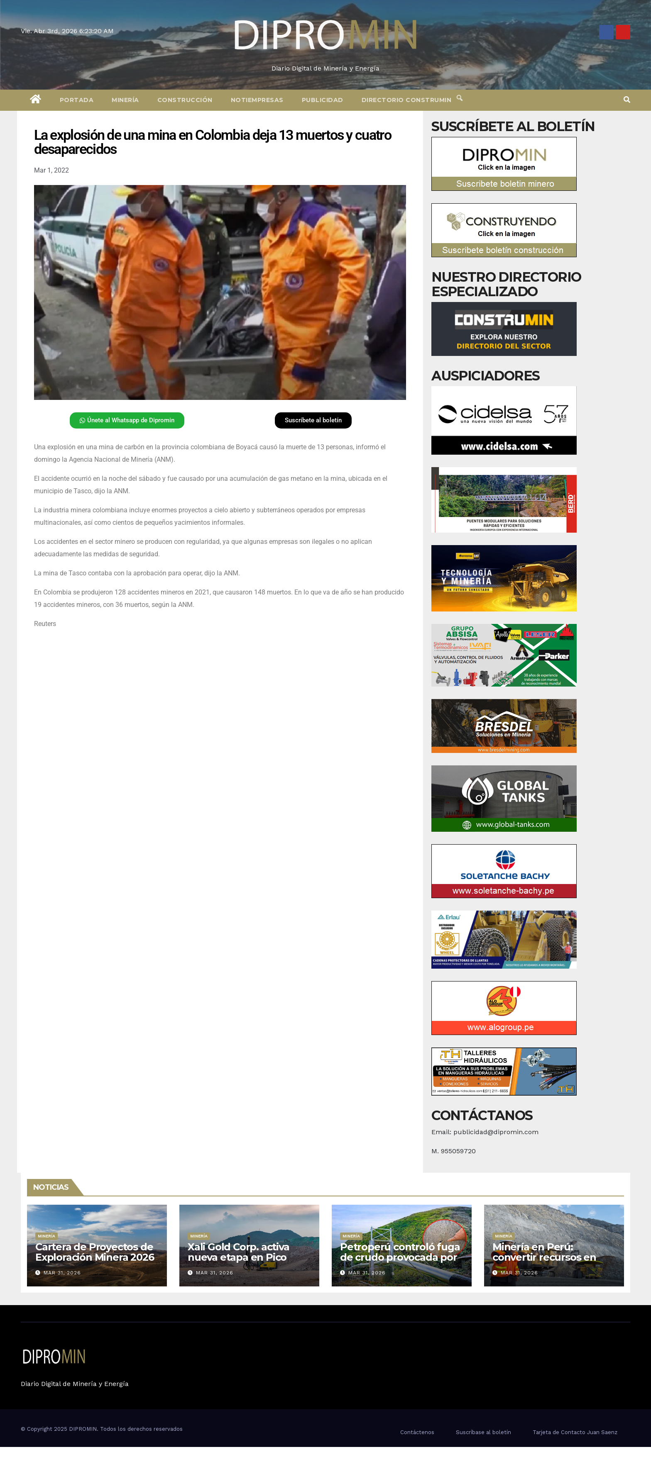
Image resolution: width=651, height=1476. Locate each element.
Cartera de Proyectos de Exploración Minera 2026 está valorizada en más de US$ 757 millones (94, 1262)
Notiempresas (257, 100)
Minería (125, 100)
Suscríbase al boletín (483, 1432)
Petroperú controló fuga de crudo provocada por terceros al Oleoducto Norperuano (400, 1262)
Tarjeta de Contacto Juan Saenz (575, 1432)
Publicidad (322, 100)
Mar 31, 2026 (62, 1273)
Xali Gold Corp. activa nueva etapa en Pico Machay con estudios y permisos (243, 1262)
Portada (77, 100)
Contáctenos (417, 1432)
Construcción (185, 100)
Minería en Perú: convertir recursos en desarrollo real (544, 1257)
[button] (627, 100)
